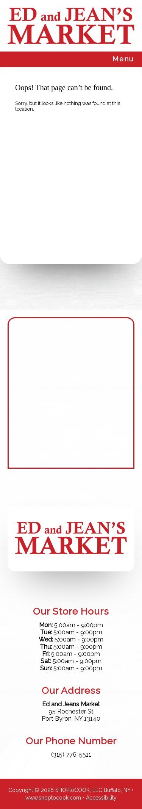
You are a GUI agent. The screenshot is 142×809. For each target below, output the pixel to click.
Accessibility (101, 798)
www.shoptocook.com (53, 798)
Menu (123, 59)
